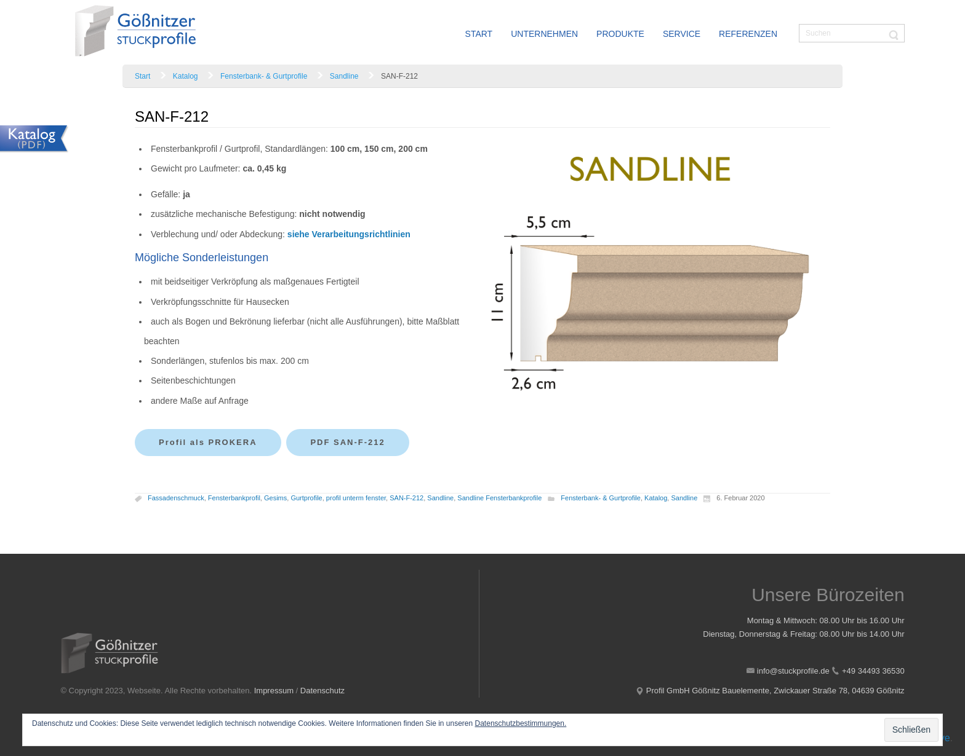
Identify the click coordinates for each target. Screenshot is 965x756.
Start (142, 76)
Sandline (344, 76)
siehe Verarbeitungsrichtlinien (348, 234)
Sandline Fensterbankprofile (499, 498)
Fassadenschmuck (176, 498)
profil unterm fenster (356, 498)
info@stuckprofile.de (793, 670)
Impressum (274, 690)
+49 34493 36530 (873, 670)
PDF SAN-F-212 (347, 442)
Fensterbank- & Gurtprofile (263, 76)
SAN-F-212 (406, 498)
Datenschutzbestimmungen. (521, 723)
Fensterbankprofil (234, 498)
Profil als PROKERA (208, 442)
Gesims (275, 498)
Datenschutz (322, 690)
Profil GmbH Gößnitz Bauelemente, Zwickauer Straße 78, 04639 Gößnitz (775, 690)
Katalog (185, 76)
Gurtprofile (306, 498)
